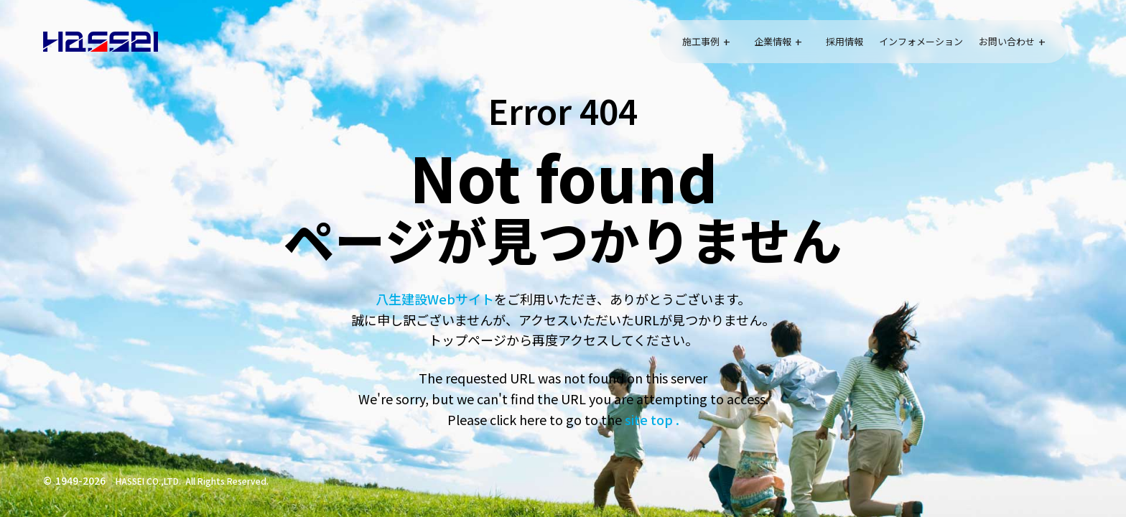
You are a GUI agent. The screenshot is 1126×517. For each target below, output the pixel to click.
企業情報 (772, 41)
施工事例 (701, 41)
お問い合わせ (1007, 41)
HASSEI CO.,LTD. (148, 481)
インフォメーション (921, 41)
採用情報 (844, 41)
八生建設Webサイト (435, 298)
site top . (650, 419)
